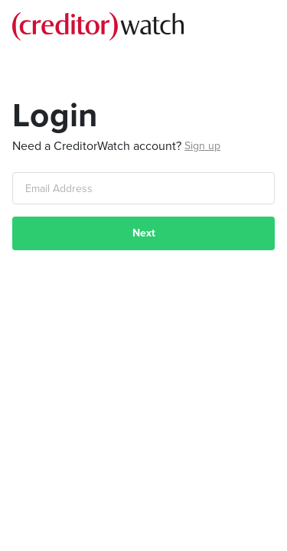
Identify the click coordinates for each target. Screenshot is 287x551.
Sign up (202, 145)
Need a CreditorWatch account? (96, 146)
